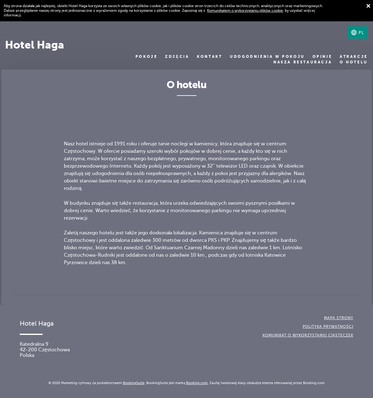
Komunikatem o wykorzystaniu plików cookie (245, 10)
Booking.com (197, 383)
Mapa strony (338, 318)
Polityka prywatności (328, 326)
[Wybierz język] (357, 32)
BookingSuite (133, 383)
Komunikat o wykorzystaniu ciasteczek (308, 335)
